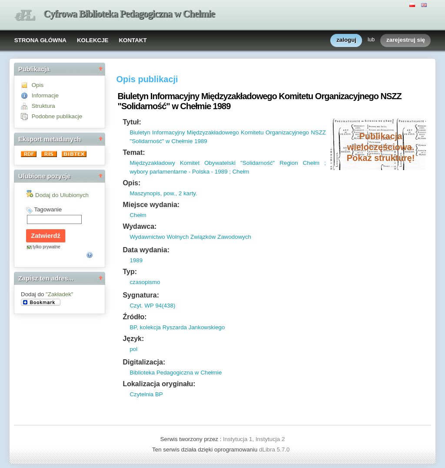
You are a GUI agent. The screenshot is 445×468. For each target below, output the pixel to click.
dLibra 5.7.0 (275, 449)
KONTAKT (132, 40)
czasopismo (145, 282)
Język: (133, 338)
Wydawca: (139, 226)
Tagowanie (48, 209)
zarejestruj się (405, 40)
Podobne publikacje (57, 116)
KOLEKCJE (93, 40)
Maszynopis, (146, 193)
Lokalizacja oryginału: (159, 384)
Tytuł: (132, 122)
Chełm (138, 215)
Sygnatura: (141, 295)
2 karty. (187, 193)
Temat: (134, 152)
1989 (136, 260)
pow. (168, 193)
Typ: (130, 271)
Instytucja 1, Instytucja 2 (254, 439)
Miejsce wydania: (151, 204)
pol (133, 349)
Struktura (43, 106)
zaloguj (346, 40)
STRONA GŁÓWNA (40, 40)
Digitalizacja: (144, 362)
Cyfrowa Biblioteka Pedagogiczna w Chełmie (129, 13)
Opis (37, 85)
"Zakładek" (59, 294)
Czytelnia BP (146, 394)
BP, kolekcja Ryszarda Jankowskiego (177, 327)
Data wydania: (146, 250)
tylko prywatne (46, 246)
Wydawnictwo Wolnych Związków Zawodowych (190, 237)
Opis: (131, 183)
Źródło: (134, 317)
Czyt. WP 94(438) (152, 305)
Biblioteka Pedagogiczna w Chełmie (176, 372)
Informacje (45, 95)
